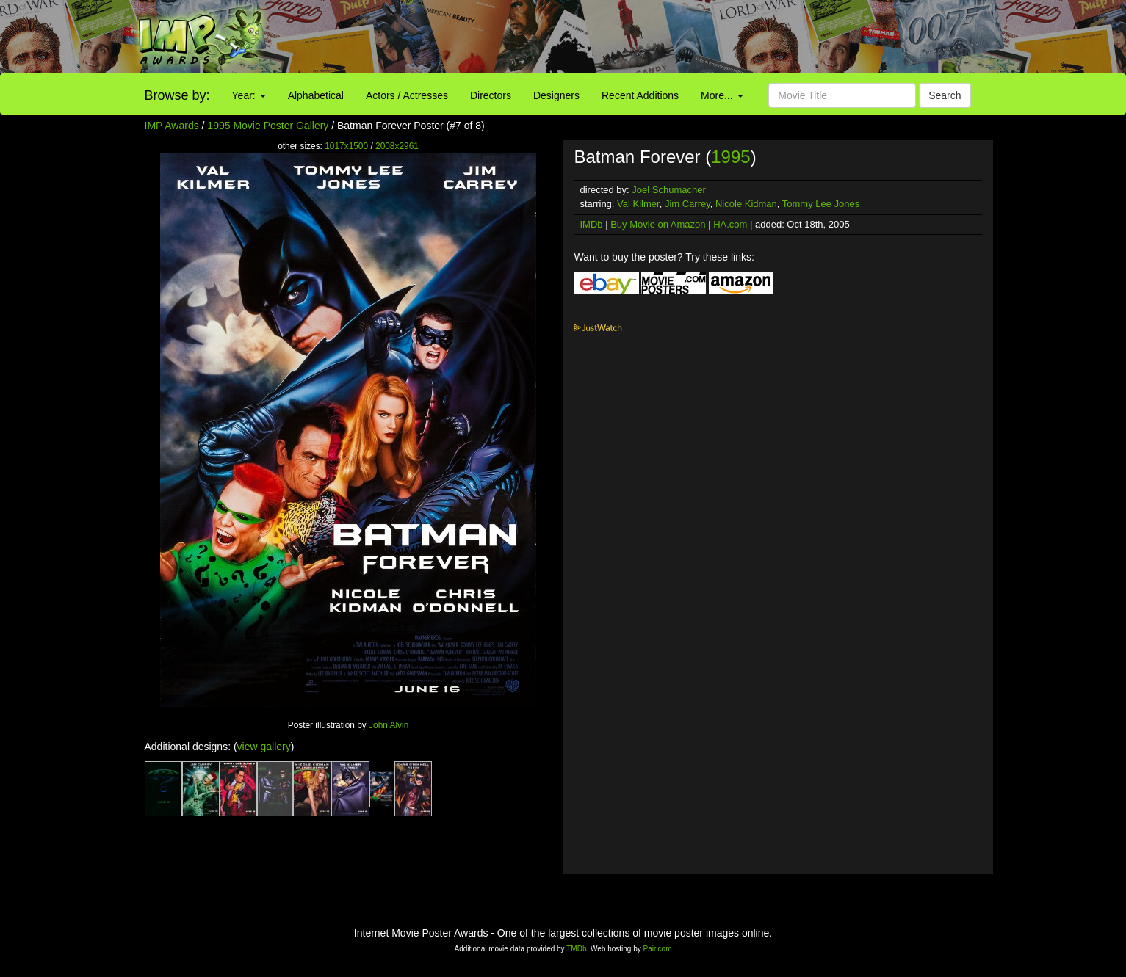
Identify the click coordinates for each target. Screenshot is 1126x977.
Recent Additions (640, 95)
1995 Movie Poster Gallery (267, 125)
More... (722, 95)
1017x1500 (346, 146)
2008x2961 (397, 146)
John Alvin (388, 725)
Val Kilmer (638, 203)
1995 (730, 157)
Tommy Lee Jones (821, 203)
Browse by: (177, 95)
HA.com (730, 224)
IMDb (591, 224)
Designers (556, 95)
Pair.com (657, 949)
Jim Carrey (687, 203)
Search (944, 95)
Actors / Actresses (407, 95)
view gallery (264, 746)
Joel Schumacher (668, 189)
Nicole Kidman (746, 203)
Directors (490, 95)
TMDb (576, 949)
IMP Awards (172, 125)
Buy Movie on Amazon (657, 224)
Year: (249, 95)
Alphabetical (316, 95)
